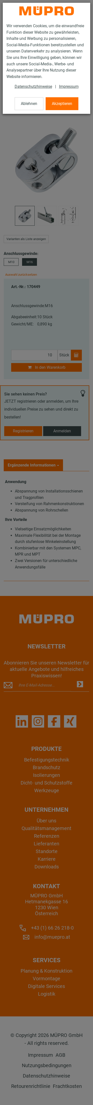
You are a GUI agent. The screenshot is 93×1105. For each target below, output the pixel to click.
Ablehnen (29, 103)
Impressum (69, 86)
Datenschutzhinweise (33, 86)
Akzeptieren (62, 103)
